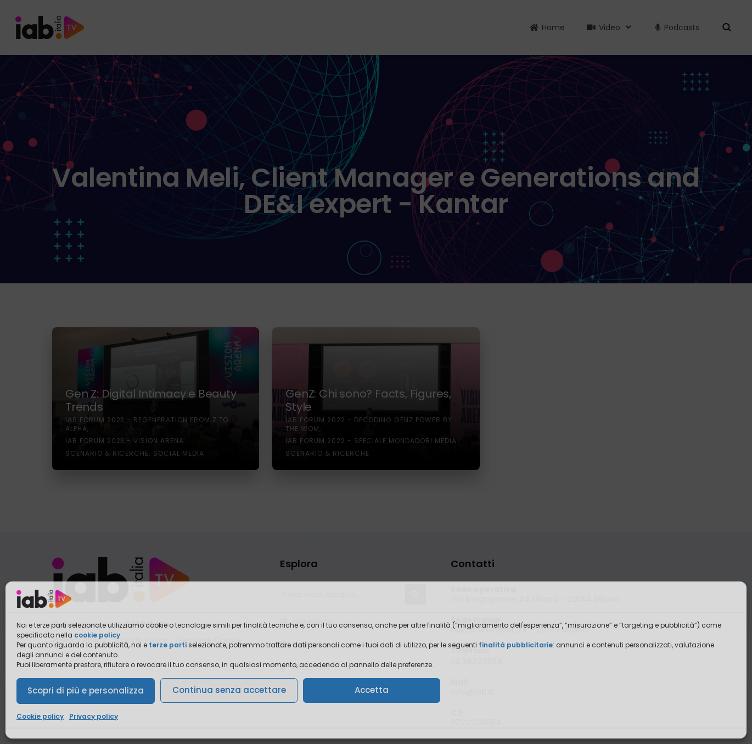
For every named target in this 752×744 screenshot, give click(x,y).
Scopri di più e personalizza (85, 690)
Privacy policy (93, 716)
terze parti (168, 645)
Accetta (372, 690)
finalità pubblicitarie (516, 645)
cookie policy (97, 635)
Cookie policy (40, 716)
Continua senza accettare (229, 690)
